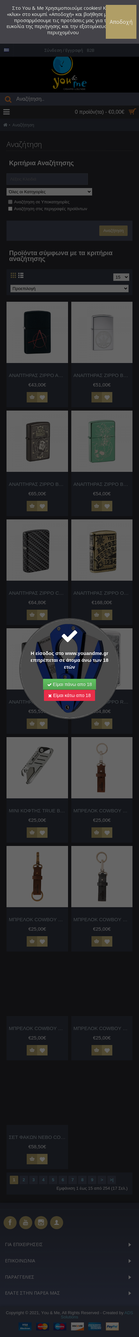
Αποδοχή (121, 21)
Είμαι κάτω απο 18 (69, 695)
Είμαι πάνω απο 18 (69, 684)
